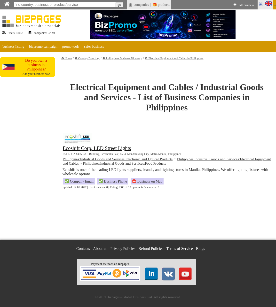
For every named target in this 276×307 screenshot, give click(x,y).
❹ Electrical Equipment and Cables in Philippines (174, 58)
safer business (94, 46)
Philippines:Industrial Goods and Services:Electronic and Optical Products (118, 159)
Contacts (83, 248)
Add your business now (36, 74)
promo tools (70, 46)
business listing (13, 46)
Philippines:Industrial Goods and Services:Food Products (124, 163)
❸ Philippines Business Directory (122, 58)
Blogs (200, 248)
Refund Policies (151, 248)
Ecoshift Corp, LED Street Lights (97, 148)
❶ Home (66, 58)
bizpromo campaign (43, 46)
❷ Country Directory (87, 58)
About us (100, 248)
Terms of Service (179, 248)
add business (246, 5)
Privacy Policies (122, 248)
